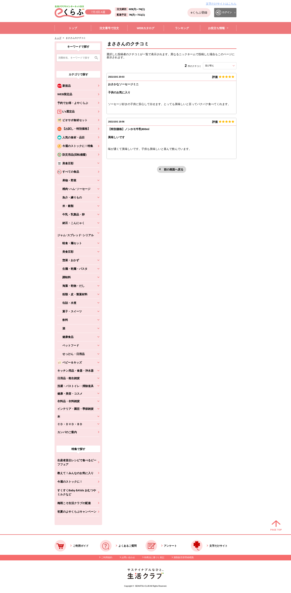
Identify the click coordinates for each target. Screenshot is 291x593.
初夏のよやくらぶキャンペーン (76, 511)
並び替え (216, 65)
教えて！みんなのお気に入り (75, 473)
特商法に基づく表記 (154, 557)
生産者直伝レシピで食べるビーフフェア (76, 462)
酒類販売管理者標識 (184, 557)
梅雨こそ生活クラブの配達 (74, 503)
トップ (58, 38)
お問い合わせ (128, 557)
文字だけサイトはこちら (221, 3)
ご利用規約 (106, 557)
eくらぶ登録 (199, 12)
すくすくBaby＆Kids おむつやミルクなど (76, 492)
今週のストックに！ (69, 481)
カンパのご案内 (67, 432)
